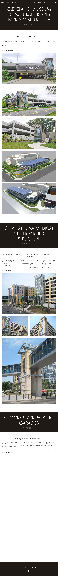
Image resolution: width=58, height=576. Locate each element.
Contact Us (53, 2)
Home (35, 2)
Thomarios (11, 41)
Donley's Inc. (8, 261)
